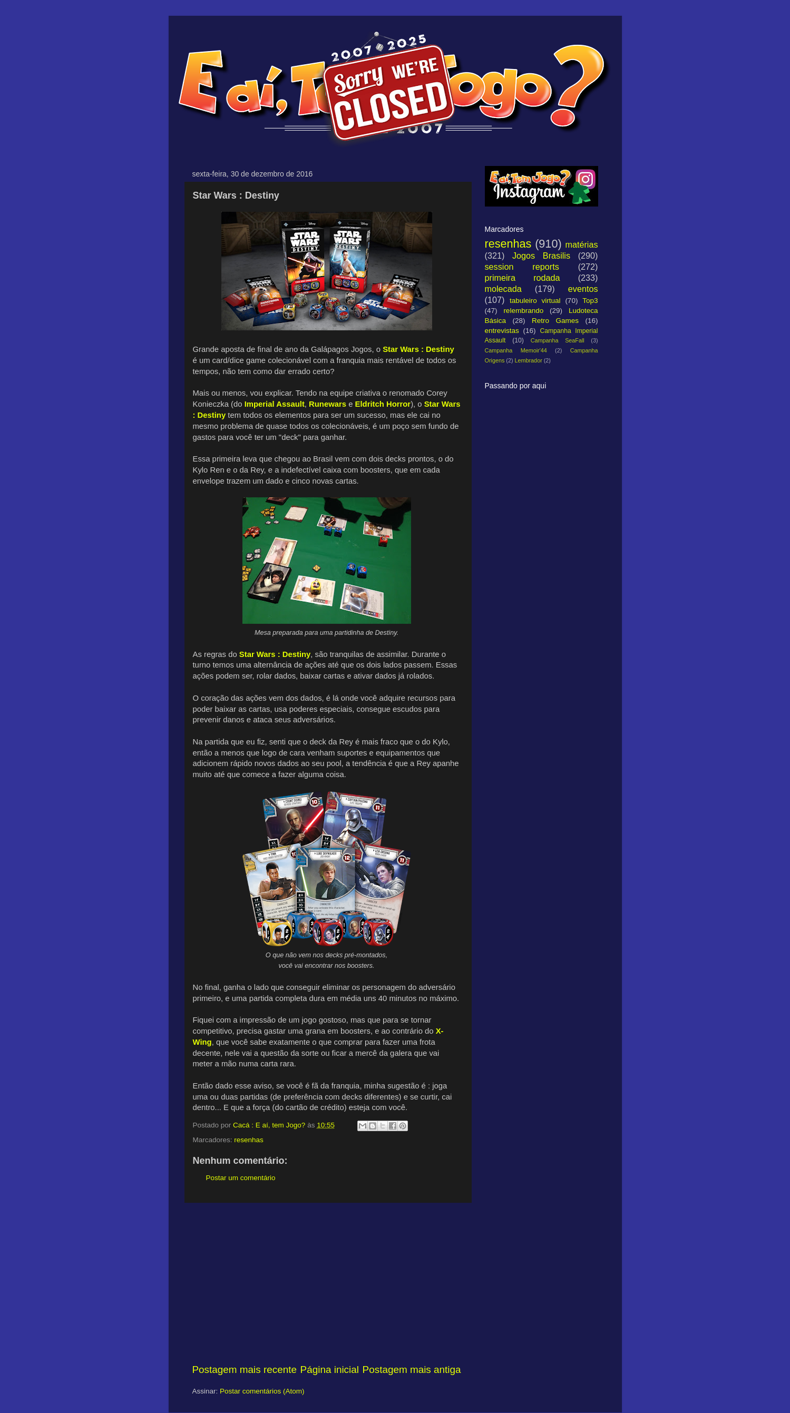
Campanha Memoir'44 (516, 350)
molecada (503, 288)
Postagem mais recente (244, 1369)
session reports (522, 266)
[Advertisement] (327, 1283)
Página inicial (329, 1369)
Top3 (590, 301)
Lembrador (528, 360)
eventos (583, 288)
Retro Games (555, 321)
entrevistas (502, 331)
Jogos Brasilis (541, 255)
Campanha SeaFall (557, 340)
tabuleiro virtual (535, 301)
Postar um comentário (241, 1178)
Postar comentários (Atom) (262, 1391)
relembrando (523, 311)
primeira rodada (522, 277)
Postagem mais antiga (412, 1369)
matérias (581, 244)
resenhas (249, 1140)
